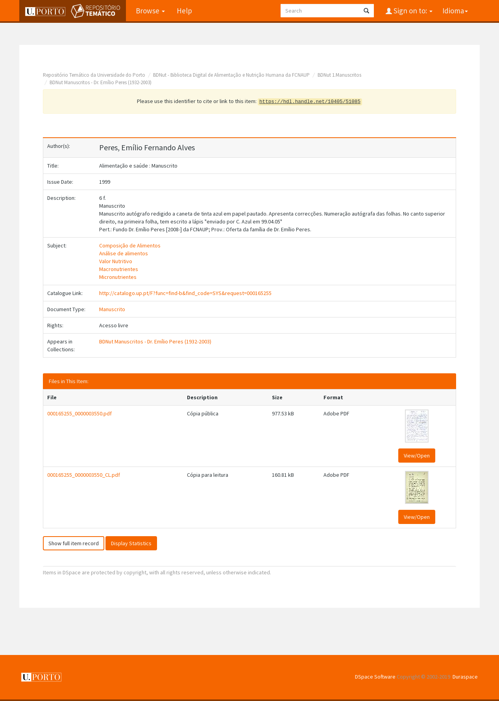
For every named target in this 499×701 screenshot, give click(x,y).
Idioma (455, 10)
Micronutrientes (118, 276)
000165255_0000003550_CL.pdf (83, 474)
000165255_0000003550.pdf (79, 413)
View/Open (417, 455)
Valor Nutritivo (115, 261)
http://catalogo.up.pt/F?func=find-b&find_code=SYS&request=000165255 (185, 293)
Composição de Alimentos (130, 245)
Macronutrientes (118, 269)
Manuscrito (112, 309)
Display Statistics (131, 543)
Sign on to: (412, 10)
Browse (150, 10)
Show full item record (73, 543)
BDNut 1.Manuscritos (339, 75)
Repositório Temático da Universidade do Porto (94, 75)
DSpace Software (375, 676)
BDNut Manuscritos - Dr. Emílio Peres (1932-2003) (101, 82)
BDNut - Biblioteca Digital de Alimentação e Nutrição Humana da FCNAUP (231, 75)
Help (184, 10)
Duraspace (465, 676)
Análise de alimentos (123, 253)
